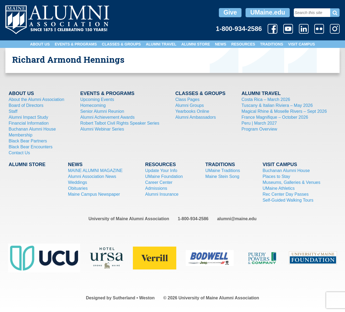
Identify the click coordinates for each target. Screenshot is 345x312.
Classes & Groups (121, 44)
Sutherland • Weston (134, 298)
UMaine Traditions (222, 170)
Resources (243, 44)
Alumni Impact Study (28, 117)
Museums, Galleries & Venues (291, 182)
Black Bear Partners (28, 141)
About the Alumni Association (36, 99)
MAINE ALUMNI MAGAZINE (95, 170)
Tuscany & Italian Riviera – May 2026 (277, 105)
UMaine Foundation (164, 176)
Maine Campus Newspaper (94, 194)
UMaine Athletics (279, 188)
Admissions (156, 188)
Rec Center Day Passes (286, 194)
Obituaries (78, 188)
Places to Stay (276, 176)
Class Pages (187, 99)
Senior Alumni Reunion (102, 111)
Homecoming (93, 105)
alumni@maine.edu (236, 218)
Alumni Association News (92, 176)
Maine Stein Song (222, 176)
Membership (20, 135)
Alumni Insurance (161, 194)
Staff (13, 111)
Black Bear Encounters (31, 147)
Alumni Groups (189, 105)
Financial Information (29, 123)
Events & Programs (76, 44)
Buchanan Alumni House (32, 129)
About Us (40, 44)
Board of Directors (26, 105)
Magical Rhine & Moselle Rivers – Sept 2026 (284, 111)
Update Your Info (161, 170)
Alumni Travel (161, 44)
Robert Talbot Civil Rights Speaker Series (119, 123)
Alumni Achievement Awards (107, 117)
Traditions (271, 44)
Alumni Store (195, 44)
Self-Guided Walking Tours (288, 200)
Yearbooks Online (192, 111)
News (220, 44)
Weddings (77, 182)
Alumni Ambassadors (195, 117)
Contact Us (19, 152)
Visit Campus (301, 44)
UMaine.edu (267, 12)
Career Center (158, 182)
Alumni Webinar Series (102, 129)
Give (230, 12)
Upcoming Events (97, 99)
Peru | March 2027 (259, 123)
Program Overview (259, 129)
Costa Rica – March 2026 (266, 99)
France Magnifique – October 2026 (275, 117)
